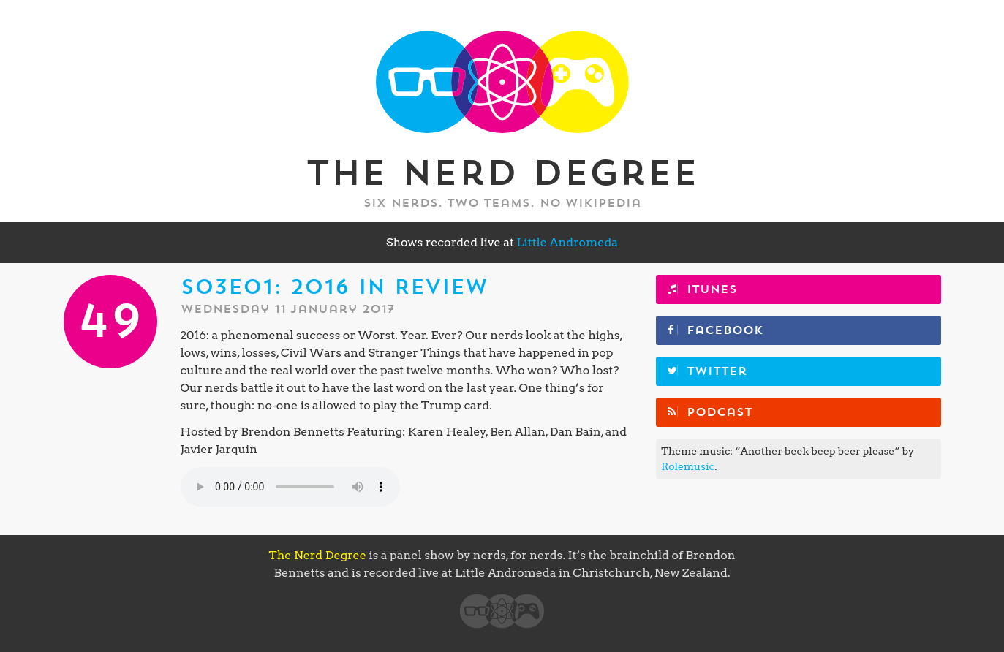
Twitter (717, 371)
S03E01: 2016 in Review (334, 287)
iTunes (712, 289)
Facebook (725, 330)
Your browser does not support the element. (290, 487)
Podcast (719, 412)
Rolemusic (687, 466)
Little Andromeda (567, 242)
